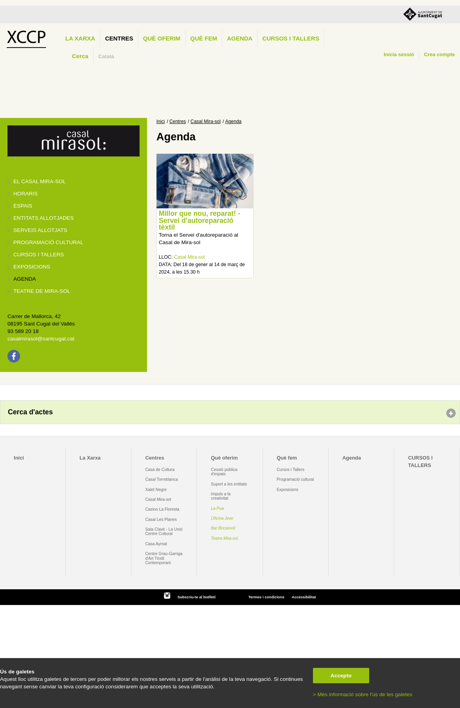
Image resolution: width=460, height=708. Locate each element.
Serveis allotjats (40, 230)
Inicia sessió (399, 54)
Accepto (341, 676)
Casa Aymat (156, 544)
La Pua (217, 508)
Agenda (239, 38)
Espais (22, 206)
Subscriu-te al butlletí (196, 597)
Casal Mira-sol (206, 121)
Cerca (80, 56)
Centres (119, 38)
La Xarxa (80, 38)
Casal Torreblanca (161, 479)
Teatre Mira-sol (224, 538)
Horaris (25, 194)
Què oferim (161, 38)
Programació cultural (48, 242)
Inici (160, 121)
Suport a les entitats (229, 484)
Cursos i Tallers (290, 469)
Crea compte (439, 54)
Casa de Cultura (160, 469)
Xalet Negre (156, 489)
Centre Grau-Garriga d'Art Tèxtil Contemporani (163, 558)
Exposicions (31, 267)
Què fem (203, 38)
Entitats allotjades (43, 218)
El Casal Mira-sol (39, 181)
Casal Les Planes (161, 519)
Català (106, 56)
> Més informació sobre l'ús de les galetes (362, 694)
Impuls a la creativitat (221, 496)
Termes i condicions (266, 597)
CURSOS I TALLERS (290, 38)
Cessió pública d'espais (224, 471)
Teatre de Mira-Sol (41, 291)
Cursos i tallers (38, 254)
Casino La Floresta (162, 509)
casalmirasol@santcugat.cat (40, 339)
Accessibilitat (304, 597)
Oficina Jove (222, 518)
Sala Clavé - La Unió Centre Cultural (163, 531)
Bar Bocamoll (223, 528)
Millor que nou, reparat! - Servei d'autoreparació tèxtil (199, 220)
